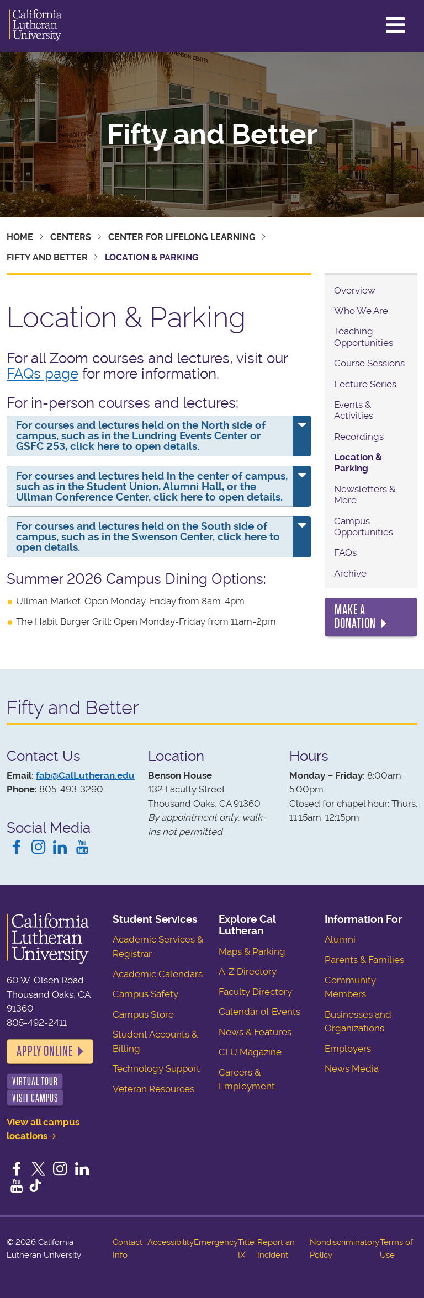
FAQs (345, 552)
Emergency (216, 1242)
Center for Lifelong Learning (182, 237)
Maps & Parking (252, 951)
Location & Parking (358, 462)
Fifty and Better (212, 134)
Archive (350, 573)
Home (20, 237)
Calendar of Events (259, 1011)
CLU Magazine (250, 1051)
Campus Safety (145, 993)
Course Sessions (369, 363)
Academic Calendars (158, 974)
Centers (70, 237)
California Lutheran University (35, 25)
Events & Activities (353, 410)
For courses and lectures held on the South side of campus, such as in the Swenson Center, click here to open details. (148, 537)
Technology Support (156, 1068)
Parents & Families (364, 959)
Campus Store (143, 1014)
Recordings (359, 436)
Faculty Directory (255, 991)
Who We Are (361, 310)
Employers (348, 1048)
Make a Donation (355, 617)
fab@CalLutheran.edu (85, 775)
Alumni (340, 939)
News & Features (255, 1032)
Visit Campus (35, 1098)
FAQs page (42, 373)
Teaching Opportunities (363, 337)
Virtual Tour (35, 1081)
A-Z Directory (248, 971)
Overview (354, 290)
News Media (352, 1068)
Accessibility (170, 1242)
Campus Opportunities (363, 526)
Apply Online (45, 1051)
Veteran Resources (153, 1088)
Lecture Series (365, 384)
